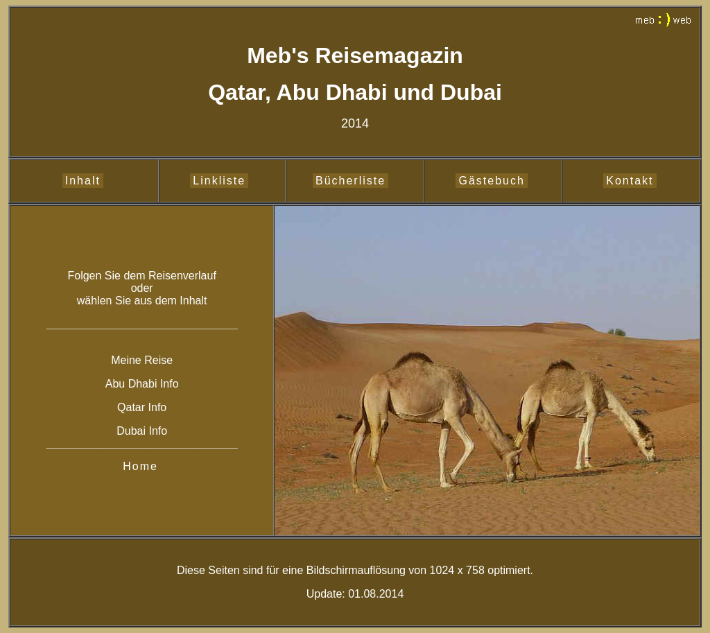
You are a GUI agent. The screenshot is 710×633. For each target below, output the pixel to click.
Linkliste (219, 181)
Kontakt (629, 181)
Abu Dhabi (132, 384)
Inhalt (83, 181)
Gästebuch (491, 181)
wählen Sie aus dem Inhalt (142, 300)
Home (140, 466)
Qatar (131, 407)
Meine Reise (142, 360)
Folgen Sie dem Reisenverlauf (141, 275)
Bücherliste (350, 181)
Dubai (132, 431)
